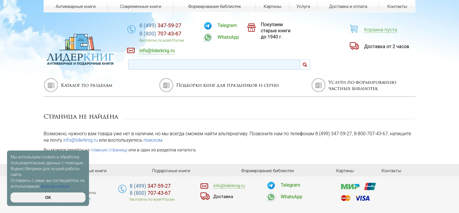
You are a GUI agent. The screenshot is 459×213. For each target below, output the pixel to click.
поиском (152, 140)
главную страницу (108, 150)
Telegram (227, 25)
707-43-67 (160, 34)
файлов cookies (55, 186)
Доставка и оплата (348, 6)
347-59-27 (160, 25)
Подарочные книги (171, 170)
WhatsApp (228, 37)
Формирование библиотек (214, 6)
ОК (48, 197)
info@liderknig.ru (80, 140)
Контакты (397, 6)
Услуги (303, 6)
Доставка (223, 196)
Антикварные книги (75, 6)
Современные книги (140, 6)
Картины (273, 6)
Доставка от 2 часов (386, 46)
